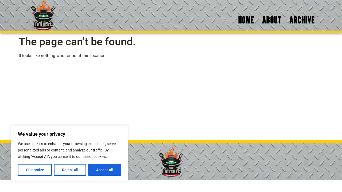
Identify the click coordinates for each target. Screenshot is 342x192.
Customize (35, 170)
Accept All (104, 170)
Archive (302, 20)
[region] (69, 153)
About (272, 20)
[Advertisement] (171, 100)
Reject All (70, 170)
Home (246, 20)
